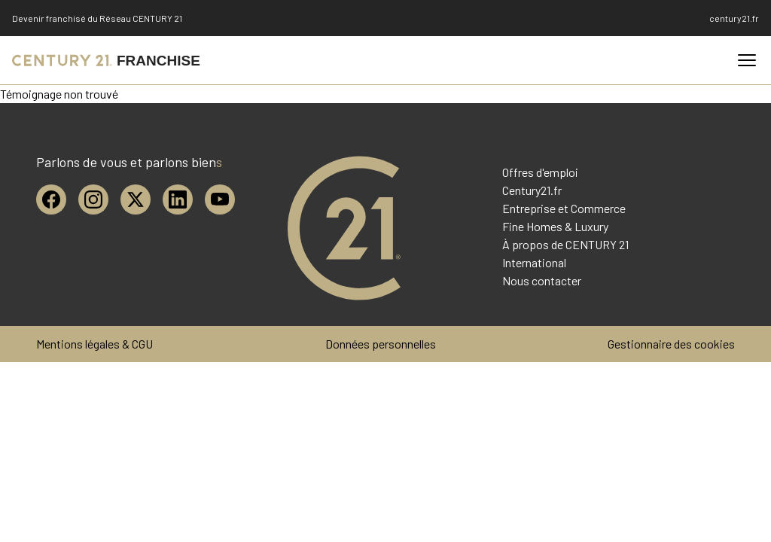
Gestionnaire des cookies (671, 343)
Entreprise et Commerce (564, 208)
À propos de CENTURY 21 (565, 244)
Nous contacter (541, 280)
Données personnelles (380, 343)
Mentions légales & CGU (94, 343)
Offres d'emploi (540, 172)
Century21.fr (532, 190)
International (534, 262)
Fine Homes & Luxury (555, 226)
